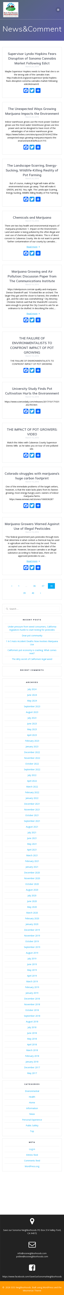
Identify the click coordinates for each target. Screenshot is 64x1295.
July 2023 (32, 717)
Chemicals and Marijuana (32, 217)
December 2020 (32, 872)
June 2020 (32, 901)
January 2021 (32, 866)
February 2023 (32, 740)
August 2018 (32, 1021)
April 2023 (32, 735)
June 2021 (32, 838)
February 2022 (32, 792)
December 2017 (32, 1067)
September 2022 (32, 769)
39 (25, 592)
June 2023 (32, 723)
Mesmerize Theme (32, 1290)
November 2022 (32, 758)
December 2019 (32, 929)
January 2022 (32, 798)
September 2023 (32, 706)
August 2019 (32, 952)
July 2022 (32, 775)
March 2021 (32, 855)
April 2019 (32, 975)
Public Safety (32, 1125)
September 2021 (32, 821)
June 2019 (32, 964)
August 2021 (32, 826)
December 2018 (32, 998)
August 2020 (32, 889)
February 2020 (32, 918)
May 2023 (32, 729)
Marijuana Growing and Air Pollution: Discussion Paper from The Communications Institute (32, 276)
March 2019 (32, 981)
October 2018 (32, 1010)
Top (32, 1131)
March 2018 (32, 1050)
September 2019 (32, 947)
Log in (32, 1149)
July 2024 (32, 689)
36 (35, 585)
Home (32, 1102)
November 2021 (32, 809)
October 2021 (32, 815)
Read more (32, 246)
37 (44, 585)
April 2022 (32, 780)
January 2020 (32, 924)
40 (34, 592)
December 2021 (32, 803)
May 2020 (32, 907)
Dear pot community (32, 635)
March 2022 (32, 786)
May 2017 (32, 1073)
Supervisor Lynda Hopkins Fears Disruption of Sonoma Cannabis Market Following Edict (32, 58)
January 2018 (32, 1061)
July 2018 (32, 1027)
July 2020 (32, 895)
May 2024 (32, 700)
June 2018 (32, 1033)
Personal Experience (32, 1119)
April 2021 (32, 849)
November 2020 (32, 878)
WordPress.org (32, 1166)
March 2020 (32, 912)
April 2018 (32, 1044)
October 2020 (32, 884)
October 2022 (32, 763)
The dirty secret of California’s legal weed (32, 659)
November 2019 (32, 935)
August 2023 (32, 712)
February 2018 (32, 1055)
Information (32, 1108)
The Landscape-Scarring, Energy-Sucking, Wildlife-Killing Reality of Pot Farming (32, 170)
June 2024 (32, 694)
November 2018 (32, 1004)
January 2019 (32, 992)
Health (32, 1096)
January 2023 (32, 746)
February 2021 (32, 861)
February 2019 (32, 987)
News (32, 1114)
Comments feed (32, 1160)
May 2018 (32, 1038)
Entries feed (32, 1154)
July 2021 (32, 832)
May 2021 (32, 843)
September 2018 (32, 1015)
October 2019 (32, 941)
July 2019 (32, 958)
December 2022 (32, 752)
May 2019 (32, 970)
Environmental (32, 1091)
